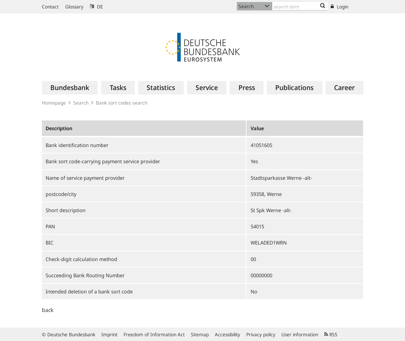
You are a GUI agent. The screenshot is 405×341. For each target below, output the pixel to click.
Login (339, 6)
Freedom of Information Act (154, 334)
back (47, 310)
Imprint (109, 334)
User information (299, 334)
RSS (330, 334)
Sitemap (200, 334)
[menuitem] (70, 87)
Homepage (54, 103)
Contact (50, 6)
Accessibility (227, 334)
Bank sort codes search (121, 103)
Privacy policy (260, 334)
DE (96, 6)
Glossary (74, 6)
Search (80, 103)
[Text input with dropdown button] (300, 6)
